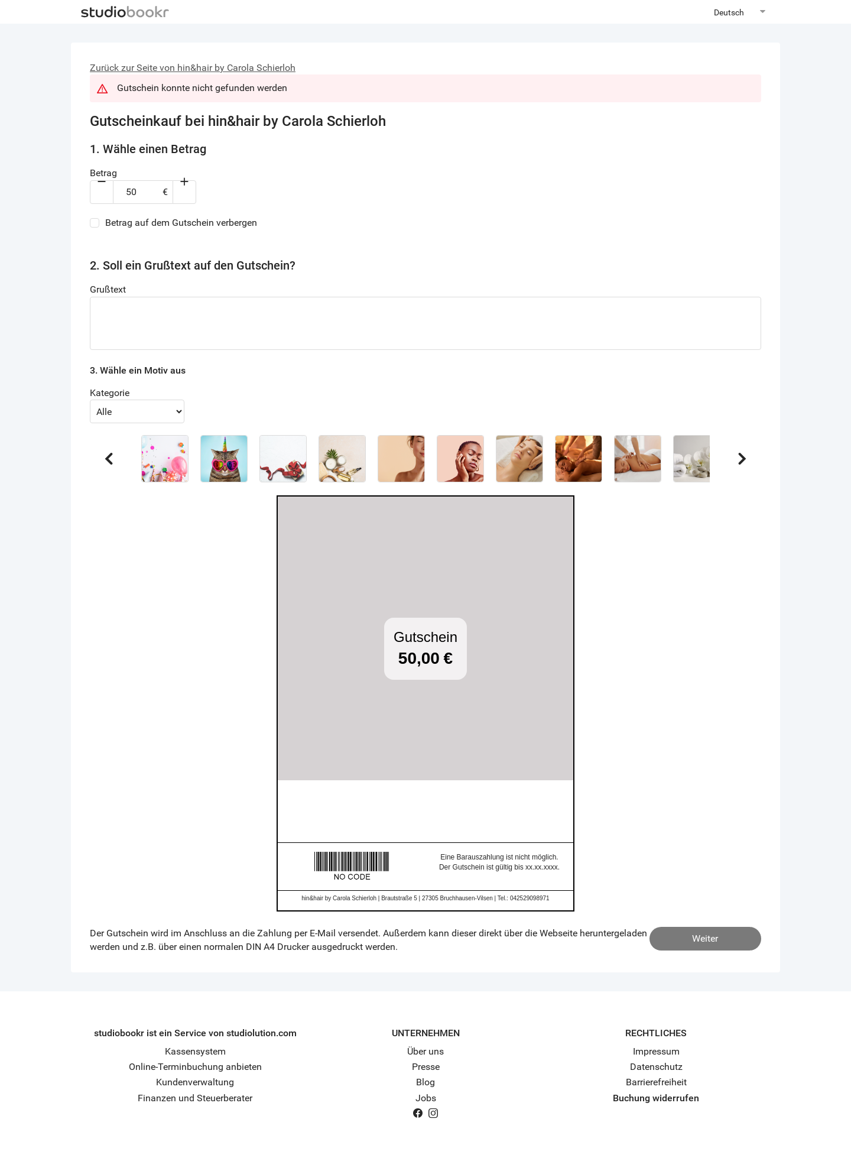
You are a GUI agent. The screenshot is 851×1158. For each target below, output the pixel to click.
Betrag (103, 173)
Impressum (656, 1051)
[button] (165, 458)
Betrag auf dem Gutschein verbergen (181, 222)
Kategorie (109, 392)
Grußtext (108, 289)
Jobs (425, 1098)
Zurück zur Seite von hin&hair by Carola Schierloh (192, 67)
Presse (426, 1066)
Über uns (425, 1051)
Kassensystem (195, 1051)
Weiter (705, 938)
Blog (425, 1082)
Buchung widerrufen (656, 1098)
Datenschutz (656, 1066)
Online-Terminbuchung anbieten (195, 1066)
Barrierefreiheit (656, 1082)
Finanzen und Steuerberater (195, 1098)
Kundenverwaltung (195, 1082)
